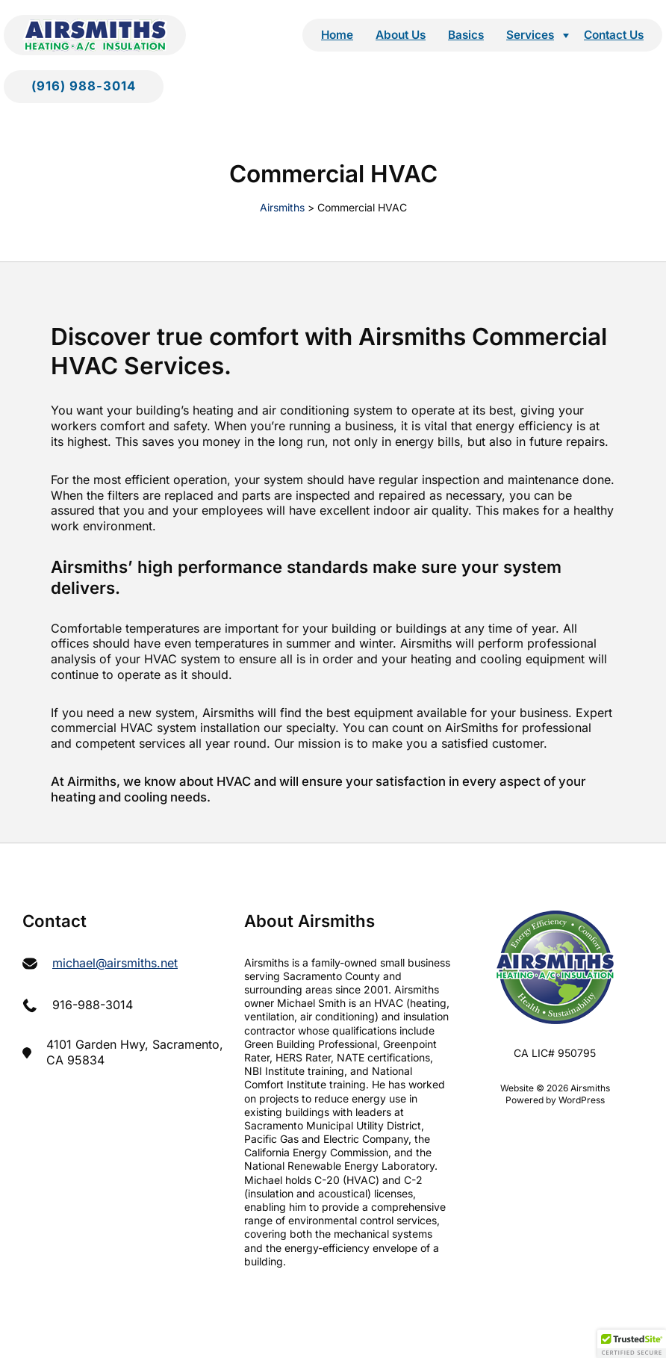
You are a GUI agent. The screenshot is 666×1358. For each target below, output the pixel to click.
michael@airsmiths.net (115, 962)
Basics (466, 35)
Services (530, 35)
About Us (401, 35)
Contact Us (614, 35)
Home (337, 35)
